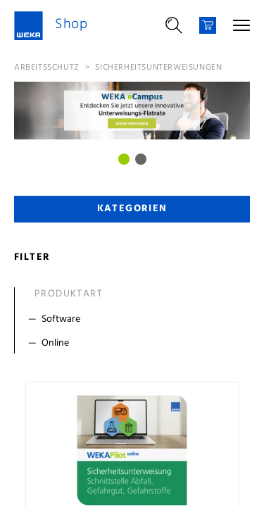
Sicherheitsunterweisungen (158, 67)
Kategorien (132, 209)
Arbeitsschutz (47, 67)
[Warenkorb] (207, 25)
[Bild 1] (140, 159)
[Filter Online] (135, 343)
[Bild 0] (124, 159)
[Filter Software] (135, 320)
